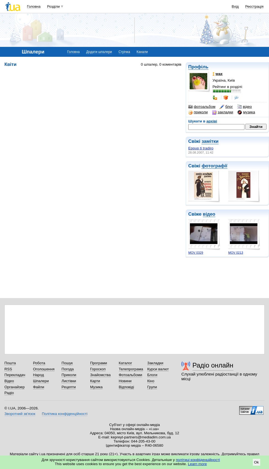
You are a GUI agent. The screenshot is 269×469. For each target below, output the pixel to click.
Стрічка (124, 52)
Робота (39, 363)
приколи (198, 112)
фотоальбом (201, 106)
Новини (125, 381)
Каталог (125, 363)
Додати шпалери (99, 52)
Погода (67, 369)
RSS (8, 369)
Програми (98, 363)
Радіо (9, 393)
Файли (38, 387)
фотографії (214, 165)
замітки (210, 141)
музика (246, 112)
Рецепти (68, 387)
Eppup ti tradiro (200, 148)
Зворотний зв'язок (19, 414)
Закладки (155, 363)
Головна (34, 6)
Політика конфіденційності (64, 414)
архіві (211, 121)
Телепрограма (131, 369)
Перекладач (14, 375)
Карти (95, 381)
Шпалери (41, 381)
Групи (152, 387)
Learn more (197, 464)
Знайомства (100, 375)
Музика (96, 387)
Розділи (53, 6)
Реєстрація (254, 6)
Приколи (68, 375)
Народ (38, 375)
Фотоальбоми (130, 375)
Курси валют (158, 369)
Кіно (150, 381)
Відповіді (126, 387)
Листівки (68, 381)
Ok (256, 462)
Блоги (152, 375)
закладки (222, 112)
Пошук (67, 363)
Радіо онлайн (212, 365)
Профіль (198, 66)
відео (244, 106)
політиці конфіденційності (198, 460)
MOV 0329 (195, 252)
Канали (142, 52)
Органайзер (14, 387)
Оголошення (44, 369)
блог (226, 106)
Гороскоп (98, 369)
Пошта (10, 363)
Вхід (235, 6)
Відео (9, 381)
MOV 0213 (235, 252)
